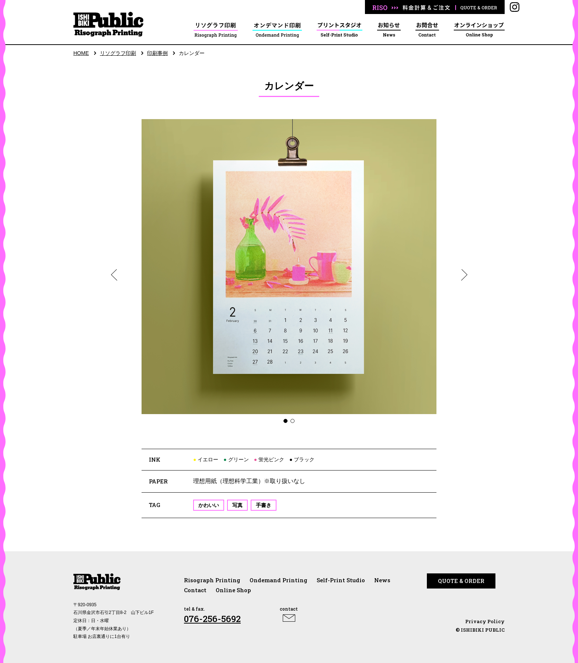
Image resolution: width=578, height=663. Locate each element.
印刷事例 (157, 53)
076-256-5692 (212, 619)
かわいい (208, 505)
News (382, 580)
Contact (195, 590)
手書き (263, 505)
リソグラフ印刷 (118, 53)
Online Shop (233, 590)
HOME (81, 53)
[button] (114, 274)
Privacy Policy (485, 621)
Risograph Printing (212, 580)
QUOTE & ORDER (461, 580)
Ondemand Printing (278, 580)
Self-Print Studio (341, 580)
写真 (237, 505)
